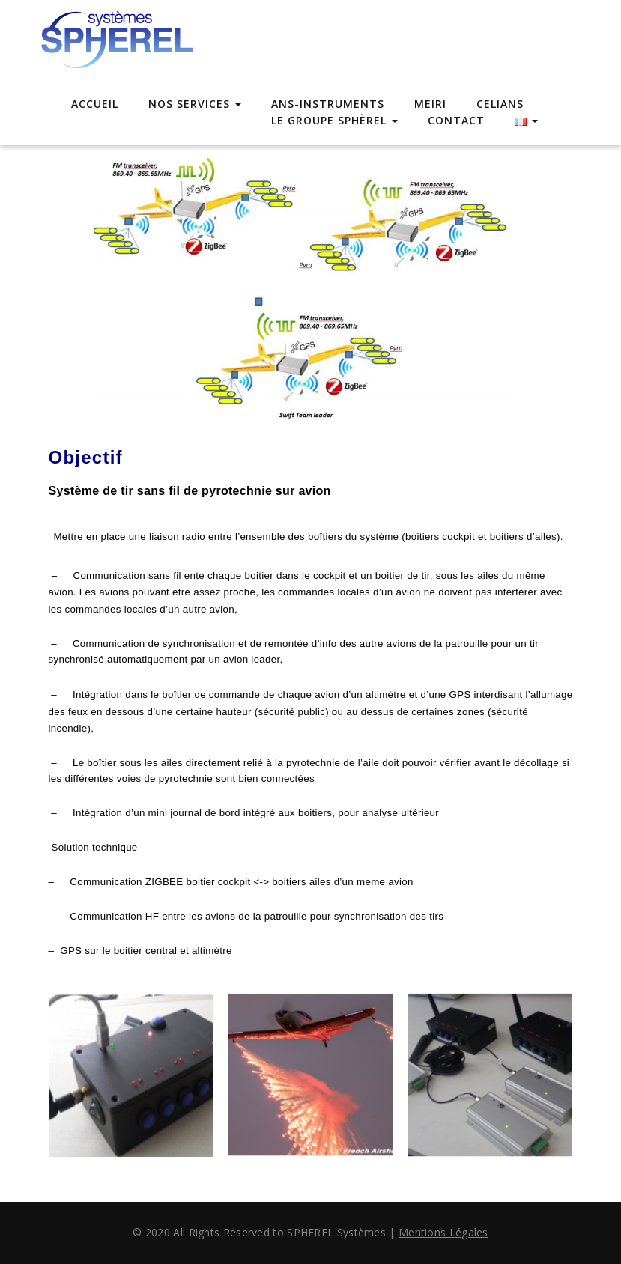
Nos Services (194, 104)
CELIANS (500, 104)
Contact (456, 120)
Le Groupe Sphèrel (334, 120)
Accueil (94, 104)
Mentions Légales (443, 1232)
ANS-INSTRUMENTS (327, 104)
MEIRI (430, 104)
